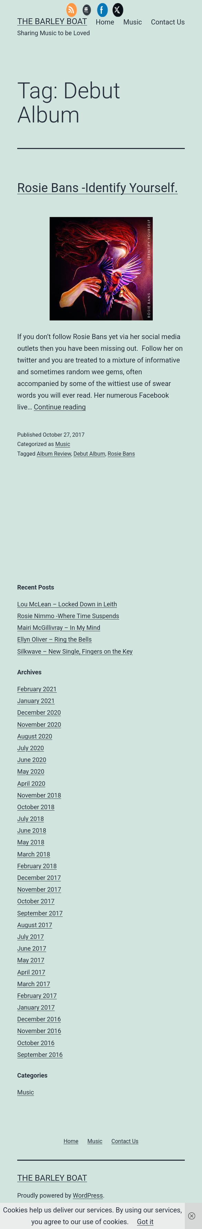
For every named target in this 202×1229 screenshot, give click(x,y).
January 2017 (36, 1007)
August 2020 (34, 736)
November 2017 (39, 889)
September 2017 (40, 913)
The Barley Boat (52, 21)
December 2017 (39, 877)
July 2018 (30, 818)
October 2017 (35, 901)
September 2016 (40, 1054)
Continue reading (60, 407)
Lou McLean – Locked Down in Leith (67, 604)
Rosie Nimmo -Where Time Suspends (68, 616)
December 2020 (39, 712)
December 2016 (39, 1019)
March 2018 (33, 854)
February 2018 (37, 866)
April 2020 (31, 783)
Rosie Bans (121, 453)
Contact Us (168, 22)
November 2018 (39, 795)
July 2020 (30, 748)
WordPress (88, 1195)
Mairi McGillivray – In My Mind (58, 627)
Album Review (54, 453)
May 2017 (30, 960)
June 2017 (31, 948)
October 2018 (35, 807)
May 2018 (30, 842)
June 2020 (31, 759)
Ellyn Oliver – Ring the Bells (54, 639)
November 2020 (39, 724)
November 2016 (39, 1030)
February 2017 (37, 995)
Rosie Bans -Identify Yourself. (97, 188)
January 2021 (36, 700)
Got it (145, 1222)
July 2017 (30, 936)
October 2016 (35, 1043)
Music (62, 444)
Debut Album (89, 453)
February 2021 (37, 689)
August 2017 (34, 925)
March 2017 (33, 984)
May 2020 (30, 771)
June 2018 (31, 830)
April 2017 (31, 972)
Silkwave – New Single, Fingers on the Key (74, 651)
